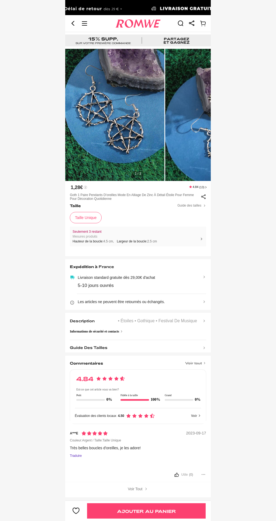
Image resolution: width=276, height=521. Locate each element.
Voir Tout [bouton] (138, 489)
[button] (73, 23)
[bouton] (138, 475)
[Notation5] (94, 433)
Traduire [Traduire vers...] (76, 456)
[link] (138, 8)
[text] (138, 115)
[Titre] (138, 361)
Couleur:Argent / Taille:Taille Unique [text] (95, 440)
